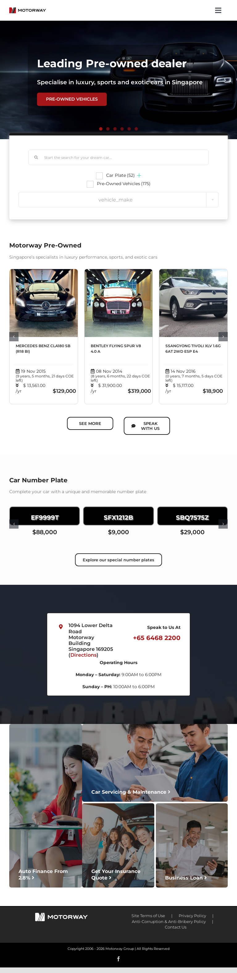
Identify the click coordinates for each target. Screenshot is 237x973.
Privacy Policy (192, 915)
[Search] (36, 157)
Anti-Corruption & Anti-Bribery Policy (169, 921)
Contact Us (175, 927)
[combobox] (118, 199)
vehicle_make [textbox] (115, 200)
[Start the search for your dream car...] (118, 157)
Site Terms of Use (148, 915)
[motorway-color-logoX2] (27, 9)
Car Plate (120, 175)
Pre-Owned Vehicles (124, 183)
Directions (83, 655)
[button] (14, 336)
